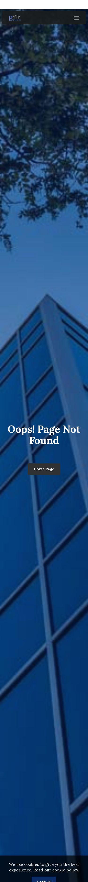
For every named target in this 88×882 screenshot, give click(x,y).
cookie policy (65, 874)
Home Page (44, 469)
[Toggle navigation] (77, 18)
